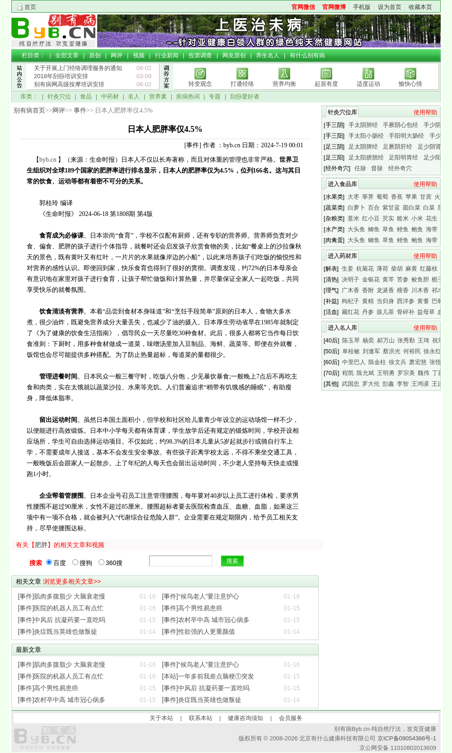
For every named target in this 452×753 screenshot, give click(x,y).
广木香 (350, 290)
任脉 (360, 168)
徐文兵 (397, 362)
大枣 (353, 196)
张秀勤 (406, 340)
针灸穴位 (59, 96)
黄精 (368, 301)
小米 (417, 218)
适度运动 (368, 83)
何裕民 (412, 351)
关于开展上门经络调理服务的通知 (78, 68)
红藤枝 (429, 268)
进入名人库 (342, 327)
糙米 (403, 218)
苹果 (411, 196)
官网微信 (303, 7)
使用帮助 (425, 112)
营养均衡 (284, 83)
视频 (139, 55)
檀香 (403, 290)
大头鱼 (356, 229)
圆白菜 (411, 207)
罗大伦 (371, 383)
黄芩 (388, 279)
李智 (403, 383)
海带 (432, 229)
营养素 (158, 96)
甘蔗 (426, 196)
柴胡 (397, 268)
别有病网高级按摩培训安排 (69, 84)
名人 (134, 96)
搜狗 (82, 562)
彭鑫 (388, 383)
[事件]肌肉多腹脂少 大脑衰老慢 (62, 596)
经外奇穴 (400, 168)
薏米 (353, 218)
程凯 (348, 372)
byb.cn (47, 159)
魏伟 (423, 372)
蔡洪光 (391, 351)
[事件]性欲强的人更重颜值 (198, 631)
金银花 (371, 279)
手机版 (362, 7)
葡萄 (382, 196)
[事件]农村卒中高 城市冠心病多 (206, 619)
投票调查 (200, 55)
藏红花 (350, 312)
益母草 (426, 312)
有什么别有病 (307, 55)
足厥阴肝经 (397, 146)
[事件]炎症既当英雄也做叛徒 (58, 631)
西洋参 (405, 301)
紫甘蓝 (391, 207)
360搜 (110, 562)
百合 (374, 207)
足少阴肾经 (432, 146)
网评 (116, 55)
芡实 (388, 218)
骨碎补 (405, 312)
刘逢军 (371, 351)
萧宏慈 (418, 362)
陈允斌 (365, 372)
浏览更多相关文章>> (72, 581)
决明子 (350, 279)
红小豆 (371, 218)
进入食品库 (342, 184)
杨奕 (368, 340)
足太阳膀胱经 (366, 157)
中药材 (110, 96)
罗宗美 (406, 372)
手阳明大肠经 (406, 135)
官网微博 (334, 7)
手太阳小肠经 (366, 135)
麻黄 (411, 268)
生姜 (347, 268)
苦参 (403, 279)
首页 (30, 7)
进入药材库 (342, 256)
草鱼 (388, 229)
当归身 (385, 301)
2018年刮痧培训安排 (61, 76)
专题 (215, 96)
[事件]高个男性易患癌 (192, 608)
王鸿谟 (420, 383)
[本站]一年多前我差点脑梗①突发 (208, 676)
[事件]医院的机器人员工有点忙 (61, 608)
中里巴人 (354, 362)
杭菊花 (365, 268)
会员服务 (290, 718)
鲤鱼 (403, 229)
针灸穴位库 (342, 112)
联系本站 (200, 718)
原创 (95, 55)
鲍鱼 (417, 229)
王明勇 (386, 372)
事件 (80, 110)
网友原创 (234, 55)
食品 (86, 96)
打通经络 (242, 83)
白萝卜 (356, 207)
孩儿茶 (385, 312)
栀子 (437, 279)
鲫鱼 (374, 229)
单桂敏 (351, 351)
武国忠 (350, 383)
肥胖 (41, 544)
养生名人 (267, 55)
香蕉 (397, 196)
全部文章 (67, 55)
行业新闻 (167, 55)
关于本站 (161, 718)
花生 (432, 218)
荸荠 (368, 196)
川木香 (420, 290)
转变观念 (200, 83)
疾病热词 (188, 96)
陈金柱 (377, 362)
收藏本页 (420, 7)
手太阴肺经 (363, 125)
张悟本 (438, 362)
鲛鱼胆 (420, 279)
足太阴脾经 (363, 146)
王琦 (423, 340)
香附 (368, 290)
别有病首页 (29, 110)
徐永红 (432, 351)
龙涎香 (385, 290)
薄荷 (382, 268)
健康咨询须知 (245, 718)
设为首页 (389, 7)
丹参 (368, 312)
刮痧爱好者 (244, 96)
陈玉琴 (351, 340)
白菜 (429, 207)
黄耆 (423, 301)
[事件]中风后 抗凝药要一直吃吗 (62, 619)
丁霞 (438, 372)
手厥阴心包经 (400, 125)
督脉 (377, 168)
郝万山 (386, 340)
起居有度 (326, 83)
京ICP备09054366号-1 (406, 738)
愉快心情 (410, 83)
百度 (56, 562)
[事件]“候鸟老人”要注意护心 (200, 596)
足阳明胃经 (403, 157)
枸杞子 (350, 301)
